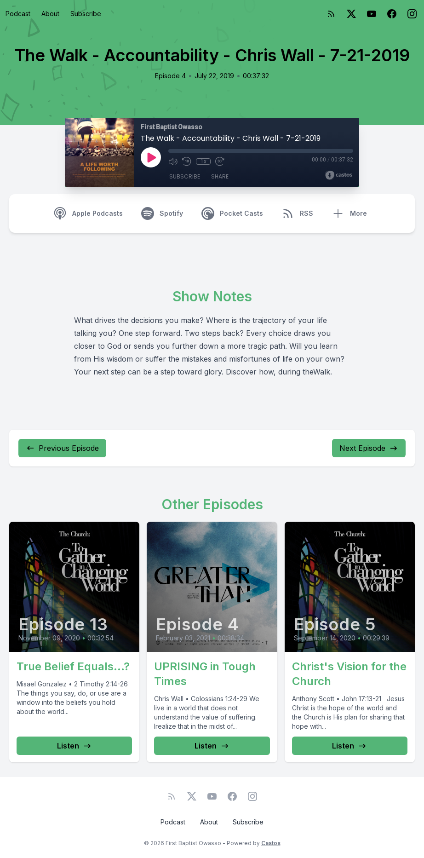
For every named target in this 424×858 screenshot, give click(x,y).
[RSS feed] (331, 14)
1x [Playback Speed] (203, 161)
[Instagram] (412, 14)
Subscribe (85, 13)
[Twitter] (351, 14)
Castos (271, 843)
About (50, 13)
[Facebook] (392, 14)
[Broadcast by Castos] (338, 175)
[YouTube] (371, 14)
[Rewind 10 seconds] (186, 161)
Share (220, 176)
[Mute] (173, 161)
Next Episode (368, 448)
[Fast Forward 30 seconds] (219, 161)
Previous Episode (62, 448)
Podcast (18, 13)
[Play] (151, 157)
